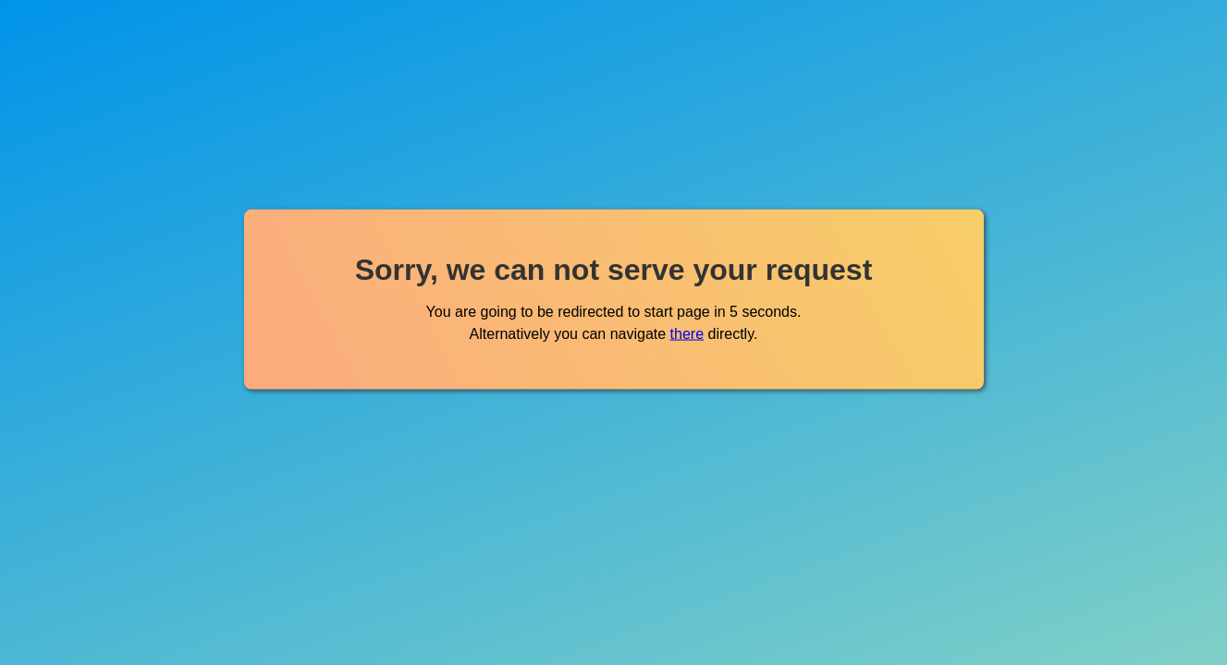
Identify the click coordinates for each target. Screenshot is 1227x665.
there (687, 333)
